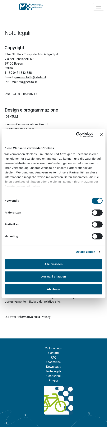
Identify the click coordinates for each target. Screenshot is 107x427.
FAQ (53, 357)
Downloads (53, 367)
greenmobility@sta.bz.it (30, 77)
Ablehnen (53, 289)
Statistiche (53, 362)
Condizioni (53, 376)
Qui (7, 317)
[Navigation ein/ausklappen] (98, 7)
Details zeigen (85, 251)
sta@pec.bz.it (28, 82)
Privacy (53, 380)
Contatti (53, 353)
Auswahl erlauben (53, 276)
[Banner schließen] (101, 134)
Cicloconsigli (53, 348)
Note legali (53, 371)
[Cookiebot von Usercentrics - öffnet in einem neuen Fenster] (76, 134)
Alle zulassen (53, 264)
